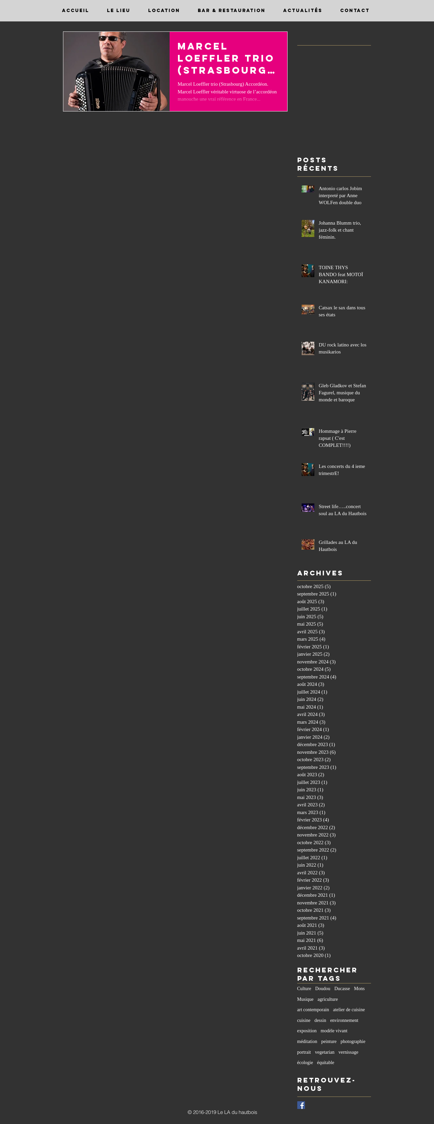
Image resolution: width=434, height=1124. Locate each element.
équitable (325, 1062)
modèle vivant (334, 1030)
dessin (320, 1020)
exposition (307, 1030)
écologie (305, 1062)
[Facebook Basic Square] (301, 1105)
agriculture (328, 999)
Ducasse (342, 988)
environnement (344, 1020)
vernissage (348, 1052)
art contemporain (313, 1009)
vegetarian (324, 1052)
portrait (304, 1052)
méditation (307, 1041)
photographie (352, 1041)
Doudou (322, 988)
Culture (304, 988)
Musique (305, 999)
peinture (328, 1041)
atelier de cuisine (349, 1009)
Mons (359, 988)
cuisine (304, 1020)
